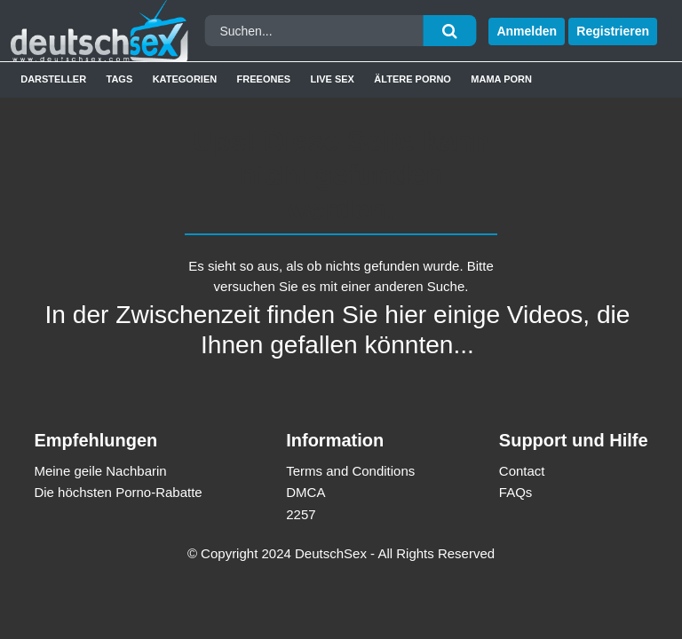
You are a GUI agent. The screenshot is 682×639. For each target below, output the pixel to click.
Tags (120, 79)
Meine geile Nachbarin (100, 470)
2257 (300, 514)
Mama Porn (501, 79)
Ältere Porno (412, 79)
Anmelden (526, 31)
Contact (522, 470)
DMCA (305, 492)
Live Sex (332, 79)
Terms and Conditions (350, 470)
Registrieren (612, 31)
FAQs (516, 492)
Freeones (264, 79)
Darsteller (53, 79)
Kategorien (185, 79)
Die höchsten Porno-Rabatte (118, 492)
